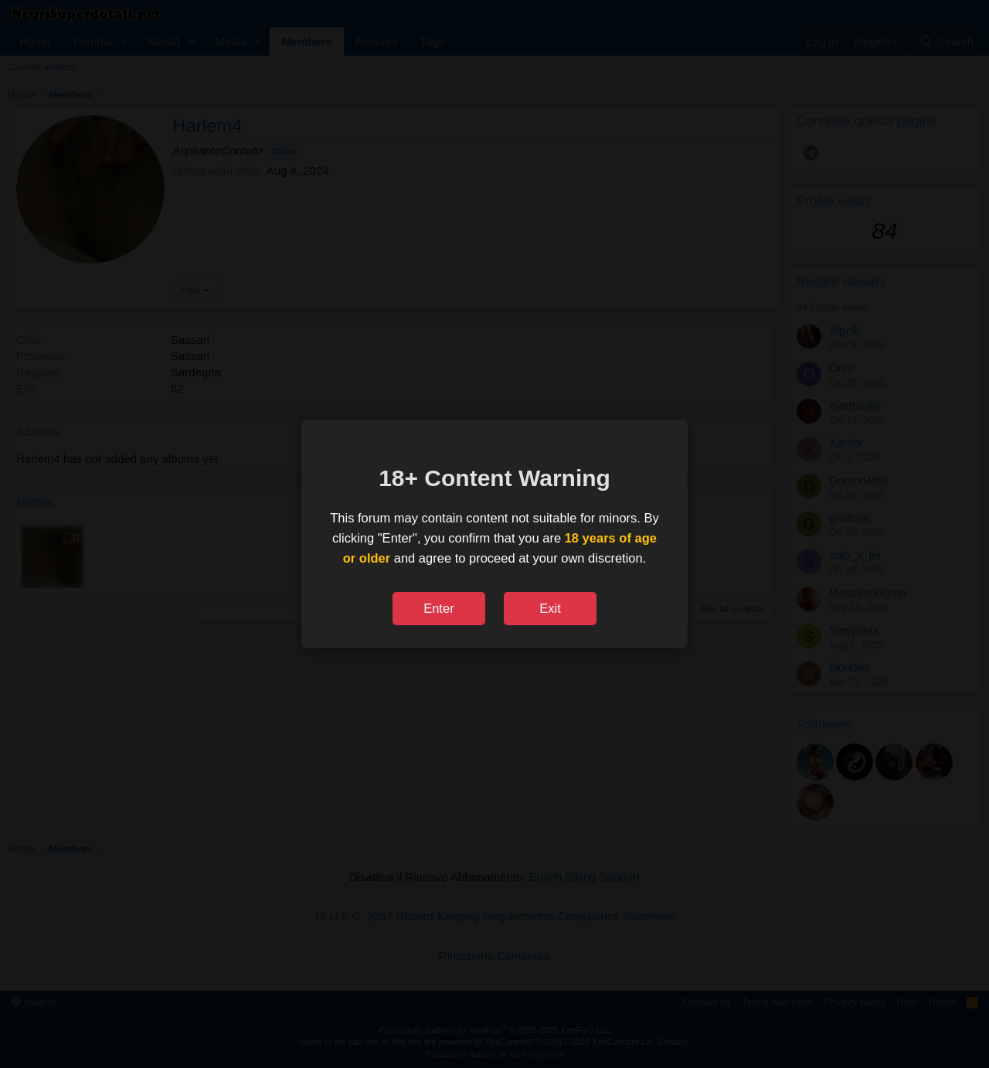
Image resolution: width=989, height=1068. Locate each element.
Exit (550, 608)
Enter (438, 608)
